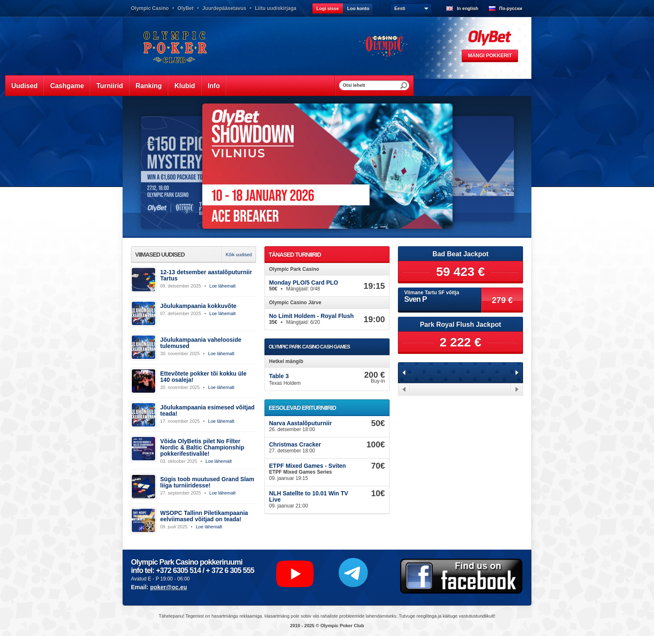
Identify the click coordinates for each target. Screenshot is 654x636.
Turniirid (109, 85)
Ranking (149, 85)
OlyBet (186, 8)
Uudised (24, 85)
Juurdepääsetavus (224, 8)
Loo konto (358, 8)
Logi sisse (327, 8)
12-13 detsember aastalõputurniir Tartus (206, 275)
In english (467, 8)
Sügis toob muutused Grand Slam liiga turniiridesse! (207, 482)
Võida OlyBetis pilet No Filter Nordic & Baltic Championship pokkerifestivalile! (202, 447)
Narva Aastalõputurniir (300, 423)
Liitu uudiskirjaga (275, 8)
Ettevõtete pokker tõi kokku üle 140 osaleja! (203, 376)
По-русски (510, 8)
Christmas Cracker (295, 444)
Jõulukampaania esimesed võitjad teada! (207, 410)
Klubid (184, 85)
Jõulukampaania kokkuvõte (198, 306)
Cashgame (67, 85)
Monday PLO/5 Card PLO (303, 282)
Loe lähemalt (222, 285)
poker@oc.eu (168, 587)
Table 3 (279, 376)
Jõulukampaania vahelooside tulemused (200, 342)
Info (214, 85)
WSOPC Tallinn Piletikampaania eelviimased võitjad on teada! (204, 516)
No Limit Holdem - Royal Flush (311, 316)
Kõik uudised (239, 254)
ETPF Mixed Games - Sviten (307, 465)
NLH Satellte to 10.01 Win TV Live (308, 496)
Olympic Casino (150, 8)
